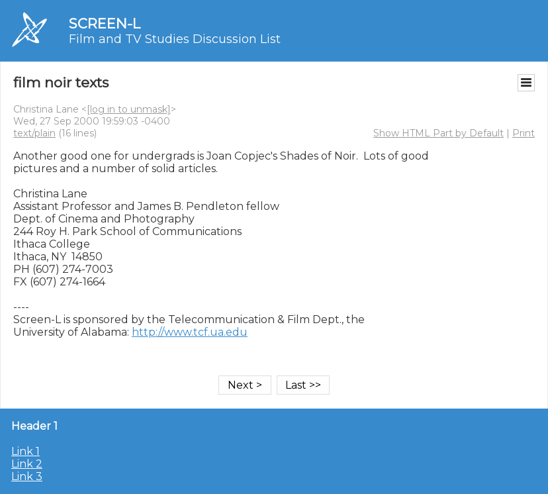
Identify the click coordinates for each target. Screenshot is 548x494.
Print (523, 133)
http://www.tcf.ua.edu (190, 332)
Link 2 (26, 464)
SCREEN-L (104, 23)
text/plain (34, 133)
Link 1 (25, 451)
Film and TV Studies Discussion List (175, 39)
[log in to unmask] (129, 109)
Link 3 (26, 476)
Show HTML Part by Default (438, 133)
